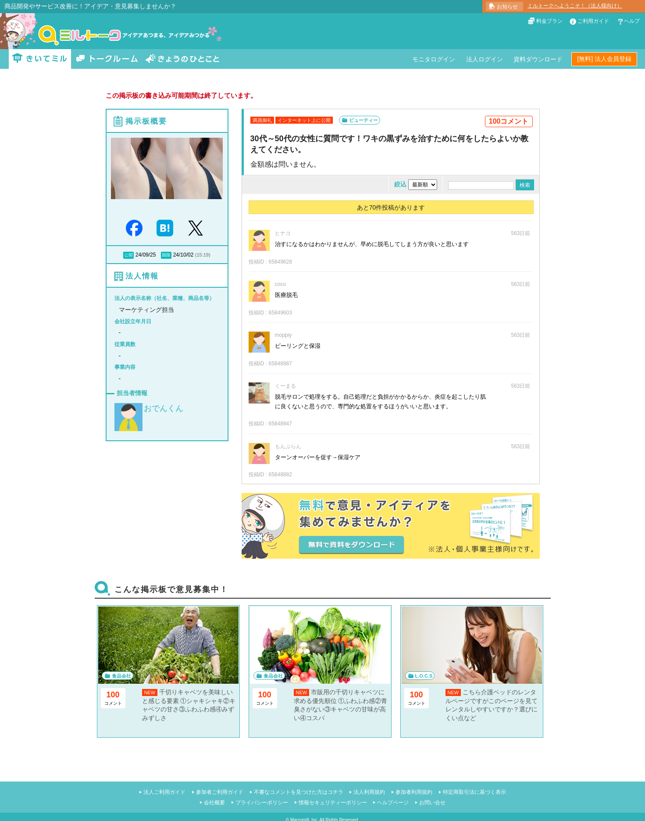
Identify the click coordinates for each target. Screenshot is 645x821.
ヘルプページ (393, 803)
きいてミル (40, 59)
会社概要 (214, 803)
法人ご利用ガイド (164, 792)
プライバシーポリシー (261, 803)
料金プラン (549, 21)
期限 (166, 255)
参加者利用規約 (414, 792)
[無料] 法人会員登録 (604, 58)
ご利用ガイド (593, 21)
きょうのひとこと (182, 59)
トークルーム (107, 59)
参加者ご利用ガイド (219, 792)
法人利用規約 (369, 792)
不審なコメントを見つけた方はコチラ (298, 792)
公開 (128, 255)
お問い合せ (432, 803)
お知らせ (507, 7)
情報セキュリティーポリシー (333, 803)
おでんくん (163, 408)
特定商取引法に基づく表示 (474, 792)
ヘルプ (632, 21)
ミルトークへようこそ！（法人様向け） (574, 6)
